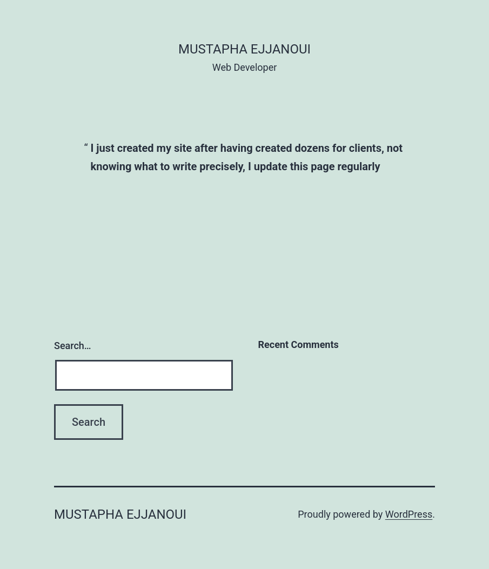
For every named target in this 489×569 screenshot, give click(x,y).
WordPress (408, 514)
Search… (72, 345)
